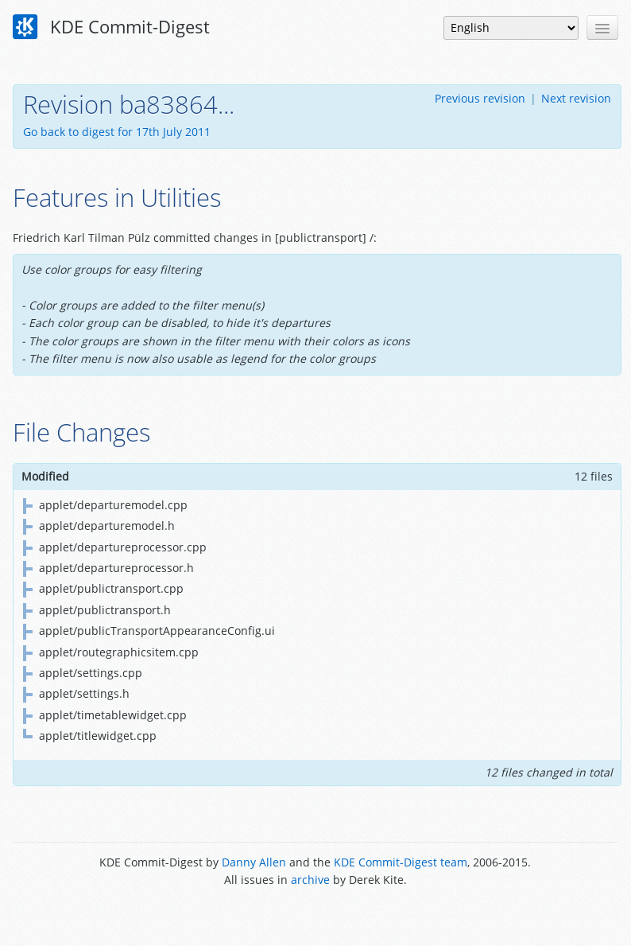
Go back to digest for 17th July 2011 (117, 131)
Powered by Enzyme (315, 916)
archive (310, 879)
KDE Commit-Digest (111, 27)
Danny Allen (254, 862)
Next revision (576, 98)
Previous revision (480, 98)
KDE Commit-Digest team (400, 862)
